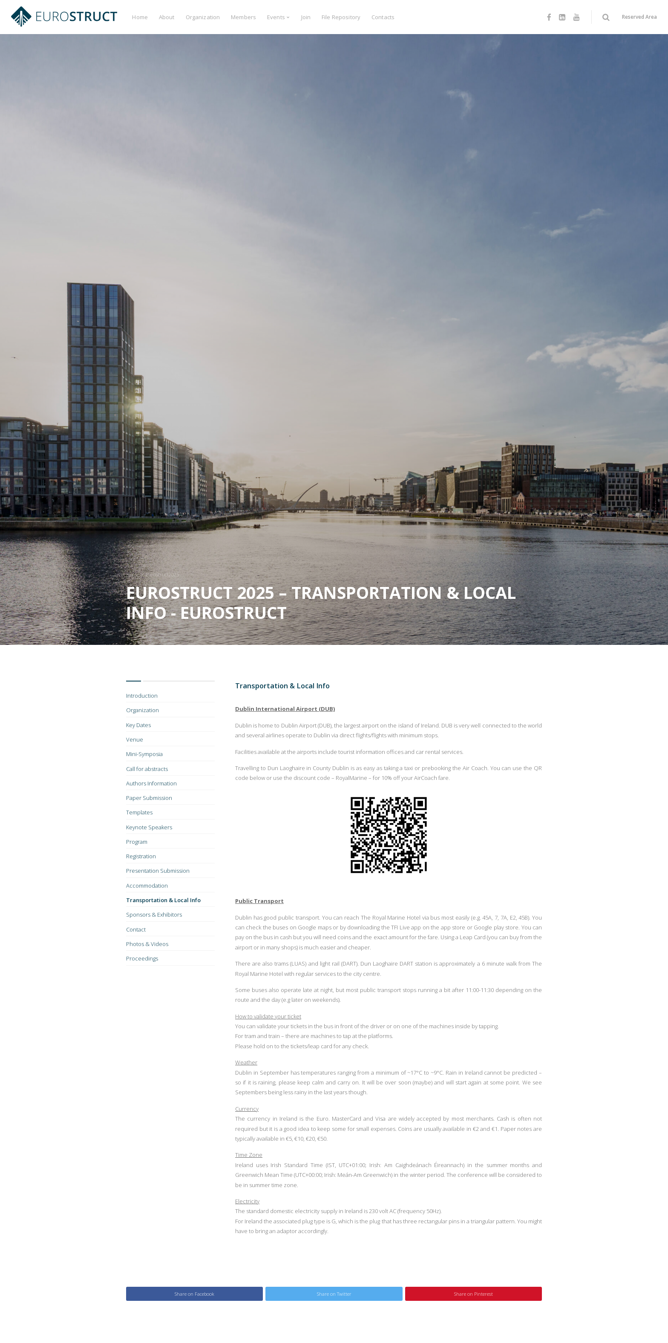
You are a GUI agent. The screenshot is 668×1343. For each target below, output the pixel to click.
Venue (134, 739)
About (167, 17)
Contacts (382, 17)
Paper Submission (149, 798)
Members (243, 17)
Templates (139, 812)
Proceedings (142, 958)
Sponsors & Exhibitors (154, 914)
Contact (136, 929)
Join (306, 17)
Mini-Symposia (144, 754)
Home (140, 17)
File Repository (341, 17)
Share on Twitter (334, 1294)
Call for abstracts (147, 769)
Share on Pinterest (473, 1294)
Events (276, 17)
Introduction (142, 695)
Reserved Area (639, 16)
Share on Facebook (194, 1294)
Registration (141, 856)
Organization (203, 17)
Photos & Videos (147, 944)
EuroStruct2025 (162, 574)
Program (136, 841)
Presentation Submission (158, 870)
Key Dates (138, 725)
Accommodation (147, 885)
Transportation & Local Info (163, 900)
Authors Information (151, 783)
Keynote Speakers (149, 827)
